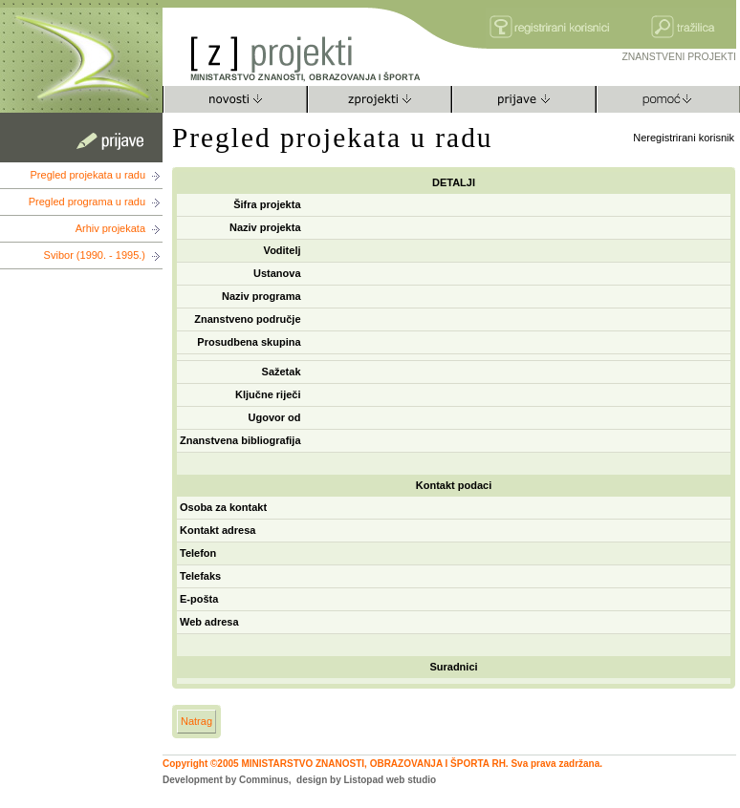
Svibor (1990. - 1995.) (94, 255)
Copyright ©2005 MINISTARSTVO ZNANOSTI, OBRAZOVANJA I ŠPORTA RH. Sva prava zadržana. (382, 763)
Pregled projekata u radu (88, 175)
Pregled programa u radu (87, 201)
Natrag (196, 721)
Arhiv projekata (110, 228)
